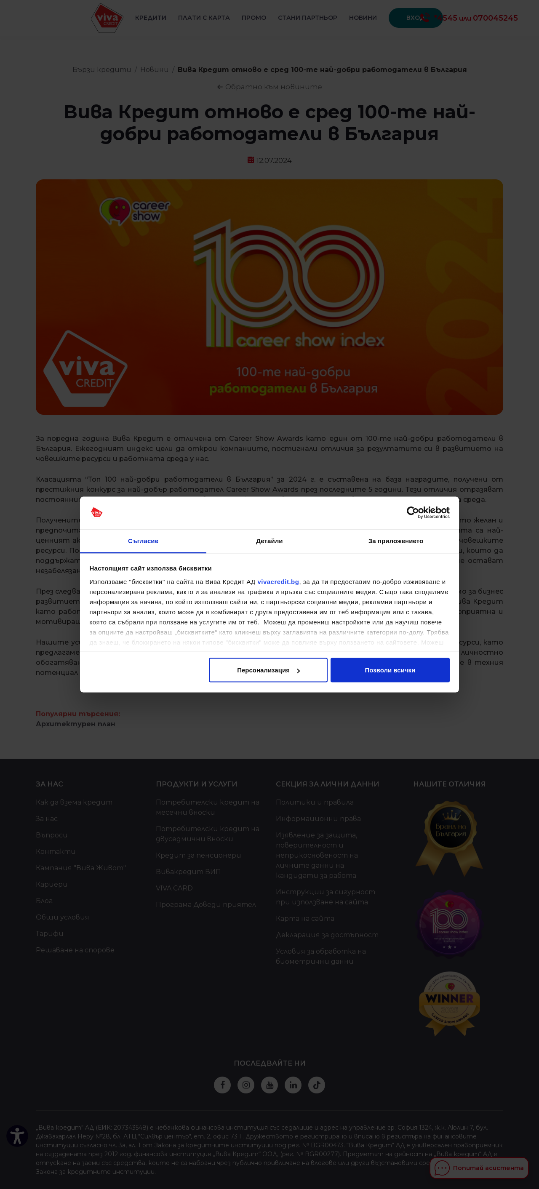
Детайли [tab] (269, 540)
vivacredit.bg (278, 581)
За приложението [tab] (396, 540)
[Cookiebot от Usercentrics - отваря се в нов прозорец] (413, 513)
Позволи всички (390, 670)
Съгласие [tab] (143, 540)
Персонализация (268, 670)
